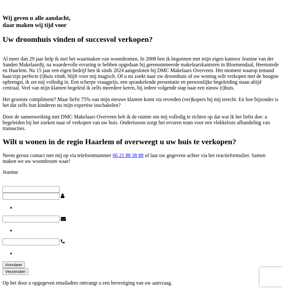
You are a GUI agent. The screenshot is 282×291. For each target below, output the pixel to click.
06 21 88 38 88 (128, 155)
